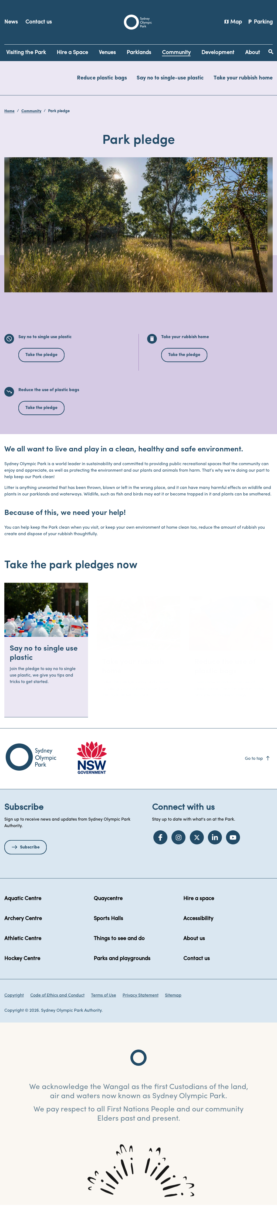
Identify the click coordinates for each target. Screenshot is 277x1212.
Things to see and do (119, 945)
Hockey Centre (22, 965)
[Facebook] (160, 844)
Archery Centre (23, 925)
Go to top (258, 765)
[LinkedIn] (215, 844)
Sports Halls (108, 925)
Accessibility (198, 925)
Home (9, 111)
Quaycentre (108, 905)
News (11, 22)
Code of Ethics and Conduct (57, 1002)
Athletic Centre (22, 945)
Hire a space (198, 905)
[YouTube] (233, 844)
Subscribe (30, 854)
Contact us (38, 22)
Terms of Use (103, 1002)
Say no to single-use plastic (170, 78)
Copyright (14, 1002)
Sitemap (173, 1002)
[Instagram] (178, 844)
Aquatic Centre (22, 905)
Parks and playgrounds (122, 965)
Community (31, 111)
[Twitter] (197, 844)
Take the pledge (41, 362)
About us (194, 945)
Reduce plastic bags (102, 78)
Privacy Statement (140, 1002)
